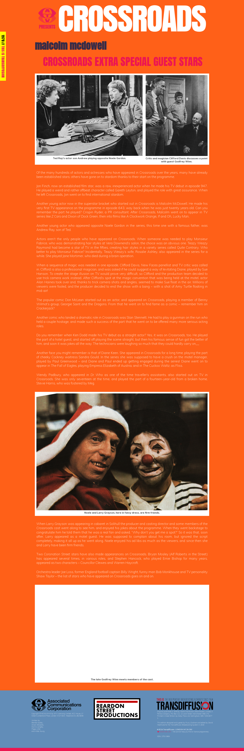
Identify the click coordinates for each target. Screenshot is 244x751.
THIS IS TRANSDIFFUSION (3, 62)
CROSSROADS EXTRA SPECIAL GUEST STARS (122, 61)
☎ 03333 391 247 (164, 732)
